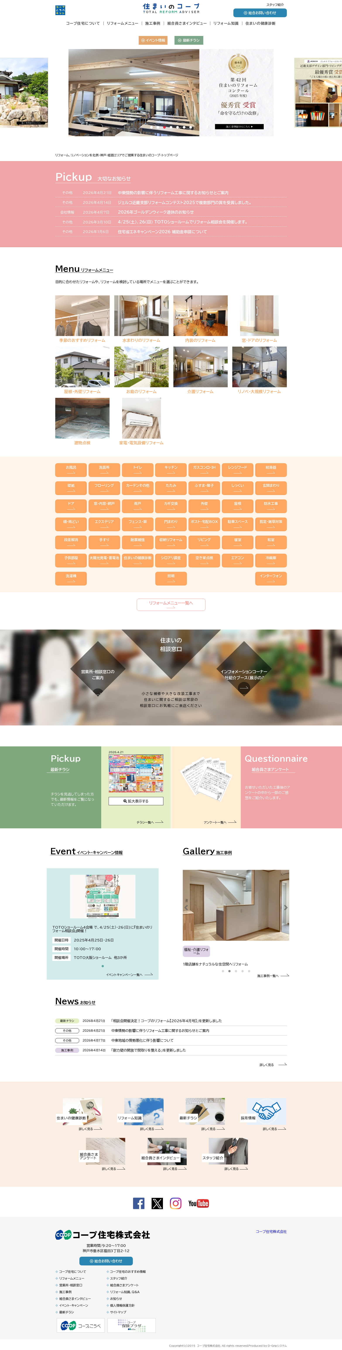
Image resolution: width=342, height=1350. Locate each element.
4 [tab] (171, 131)
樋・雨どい (71, 517)
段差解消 (71, 533)
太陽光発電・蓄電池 (104, 548)
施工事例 (153, 23)
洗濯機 (71, 564)
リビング (204, 533)
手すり (104, 533)
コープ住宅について (83, 23)
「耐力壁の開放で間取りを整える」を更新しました (148, 1046)
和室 (271, 533)
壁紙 (71, 486)
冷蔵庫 (271, 548)
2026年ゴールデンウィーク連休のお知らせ (156, 212)
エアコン (237, 548)
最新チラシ (189, 40)
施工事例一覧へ (273, 971)
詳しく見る (273, 1060)
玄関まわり (271, 486)
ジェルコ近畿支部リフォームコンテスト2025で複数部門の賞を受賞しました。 (184, 202)
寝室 (237, 533)
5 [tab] (177, 131)
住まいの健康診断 (261, 23)
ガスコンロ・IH (204, 470)
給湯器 (271, 470)
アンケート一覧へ (220, 818)
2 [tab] (158, 131)
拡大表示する (136, 797)
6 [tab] (184, 131)
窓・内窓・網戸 (104, 501)
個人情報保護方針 (122, 1301)
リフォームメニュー (123, 23)
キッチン (171, 470)
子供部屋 (71, 548)
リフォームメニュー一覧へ (171, 589)
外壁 (204, 501)
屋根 (237, 501)
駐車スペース (237, 517)
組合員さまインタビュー (187, 23)
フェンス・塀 (138, 517)
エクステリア (104, 517)
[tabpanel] (171, 92)
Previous (186, 903)
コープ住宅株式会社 (271, 1227)
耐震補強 (138, 533)
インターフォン (271, 564)
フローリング (104, 486)
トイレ (138, 470)
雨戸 (138, 501)
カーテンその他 (138, 486)
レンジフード (237, 470)
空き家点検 (204, 548)
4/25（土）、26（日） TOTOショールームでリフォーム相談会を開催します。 (183, 222)
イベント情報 (153, 40)
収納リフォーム (171, 533)
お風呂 (71, 470)
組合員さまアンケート (124, 1281)
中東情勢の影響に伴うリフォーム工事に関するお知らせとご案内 (173, 193)
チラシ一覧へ (150, 818)
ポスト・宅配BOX (204, 517)
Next (286, 903)
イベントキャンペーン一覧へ (129, 970)
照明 (171, 564)
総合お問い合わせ (260, 13)
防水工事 (271, 501)
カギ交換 (171, 501)
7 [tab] (190, 131)
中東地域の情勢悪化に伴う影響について (142, 1036)
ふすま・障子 (204, 486)
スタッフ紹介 (275, 4)
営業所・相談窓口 (70, 1281)
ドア (71, 501)
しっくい (237, 486)
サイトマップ (118, 1308)
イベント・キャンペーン (73, 1301)
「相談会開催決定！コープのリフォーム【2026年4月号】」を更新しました (166, 1016)
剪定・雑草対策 (271, 517)
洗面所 (104, 470)
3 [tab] (164, 131)
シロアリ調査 (171, 548)
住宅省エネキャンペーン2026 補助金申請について (162, 232)
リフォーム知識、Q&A (125, 1287)
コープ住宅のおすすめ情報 (128, 1267)
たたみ (171, 486)
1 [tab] (151, 131)
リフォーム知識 (226, 23)
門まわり (171, 517)
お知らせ (116, 1294)
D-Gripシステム (277, 1341)
